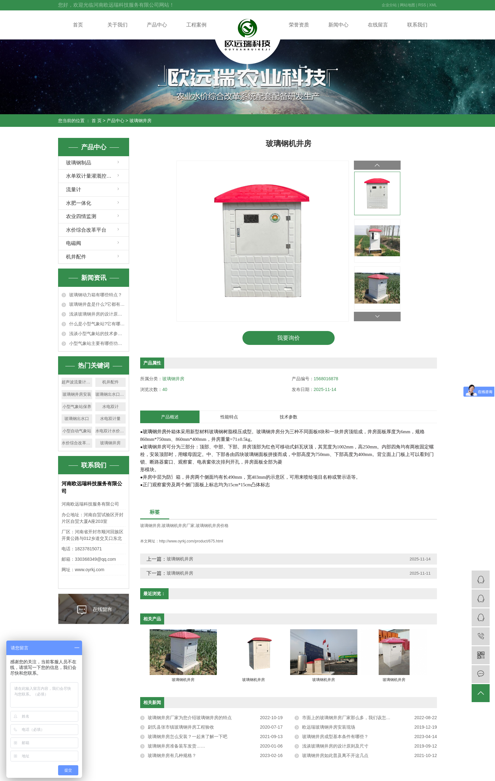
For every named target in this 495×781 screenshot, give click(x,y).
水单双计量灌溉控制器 (91, 176)
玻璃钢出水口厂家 (110, 394)
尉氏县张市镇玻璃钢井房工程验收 (181, 727)
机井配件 (76, 256)
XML (433, 5)
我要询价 (288, 338)
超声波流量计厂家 (77, 382)
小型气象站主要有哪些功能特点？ (97, 343)
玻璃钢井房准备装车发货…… (176, 745)
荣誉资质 (299, 24)
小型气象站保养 (77, 406)
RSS (422, 5)
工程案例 (196, 24)
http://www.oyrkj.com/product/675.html (191, 541)
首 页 (97, 120)
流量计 (73, 189)
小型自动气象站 (77, 431)
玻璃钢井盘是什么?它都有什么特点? (97, 304)
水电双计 (110, 406)
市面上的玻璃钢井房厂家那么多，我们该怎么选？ (350, 717)
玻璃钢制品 (78, 162)
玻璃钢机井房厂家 (178, 526)
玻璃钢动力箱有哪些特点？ (95, 294)
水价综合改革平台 (86, 230)
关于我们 (117, 24)
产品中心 (157, 24)
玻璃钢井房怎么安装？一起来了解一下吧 (187, 736)
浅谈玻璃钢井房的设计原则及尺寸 (97, 314)
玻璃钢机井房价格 (212, 526)
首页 (78, 24)
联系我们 (417, 24)
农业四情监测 (81, 216)
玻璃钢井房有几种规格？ (172, 755)
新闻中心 (338, 24)
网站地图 (407, 5)
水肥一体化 (78, 203)
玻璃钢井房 (140, 120)
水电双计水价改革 (110, 431)
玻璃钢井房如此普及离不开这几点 (335, 755)
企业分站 (389, 5)
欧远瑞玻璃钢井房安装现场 (328, 727)
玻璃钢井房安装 (77, 394)
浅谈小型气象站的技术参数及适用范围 (97, 333)
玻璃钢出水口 (76, 418)
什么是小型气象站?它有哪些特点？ (97, 323)
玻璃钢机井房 (180, 558)
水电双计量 (110, 418)
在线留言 (378, 24)
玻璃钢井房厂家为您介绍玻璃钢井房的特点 (190, 717)
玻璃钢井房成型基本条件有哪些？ (335, 736)
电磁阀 (73, 243)
